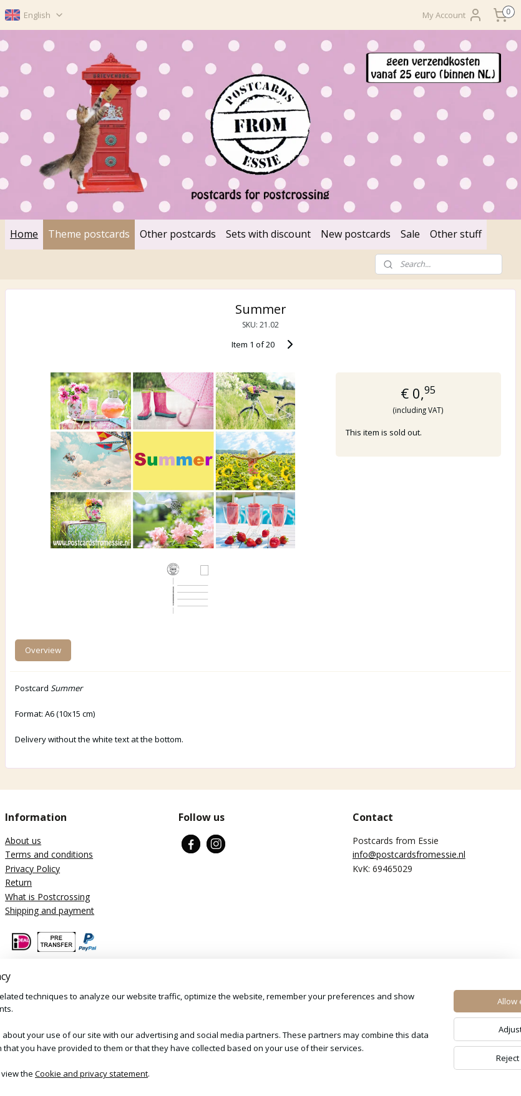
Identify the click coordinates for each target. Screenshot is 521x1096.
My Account (452, 14)
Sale (410, 234)
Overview (43, 649)
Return (18, 882)
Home (24, 234)
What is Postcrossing (47, 897)
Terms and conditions (49, 854)
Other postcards (178, 234)
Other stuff (456, 234)
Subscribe (34, 1020)
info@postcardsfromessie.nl (409, 854)
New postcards (356, 234)
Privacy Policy (32, 869)
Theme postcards (89, 234)
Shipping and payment (49, 910)
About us (23, 840)
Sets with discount (268, 234)
